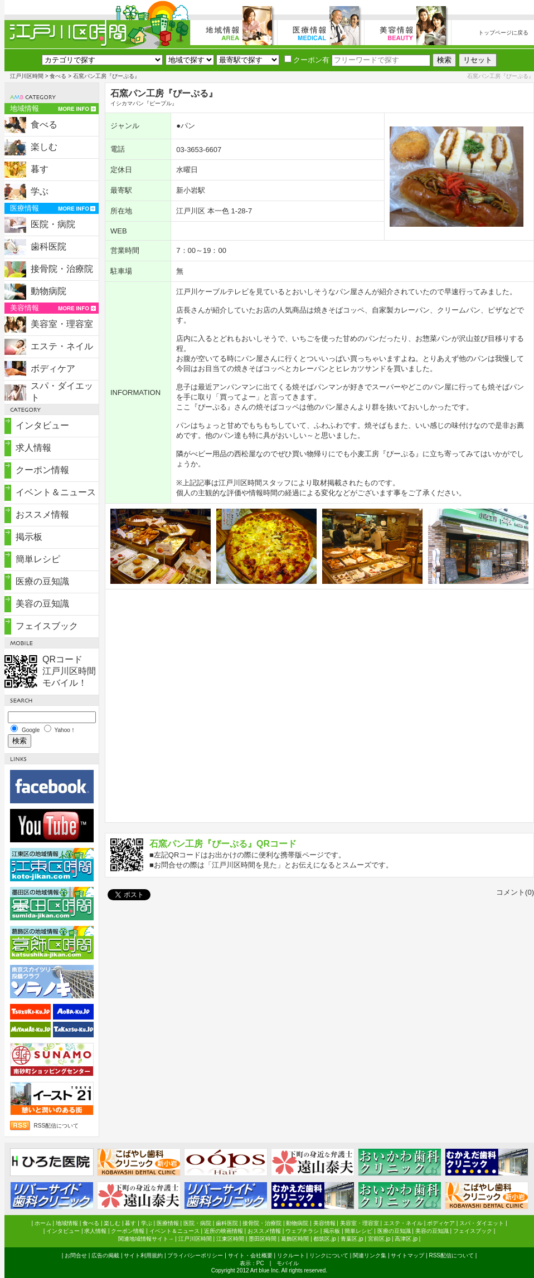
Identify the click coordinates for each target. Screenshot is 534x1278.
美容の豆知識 (42, 603)
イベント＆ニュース (56, 492)
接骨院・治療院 (62, 269)
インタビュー (42, 425)
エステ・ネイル (62, 346)
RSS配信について (56, 1126)
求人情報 (33, 447)
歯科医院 (48, 246)
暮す (39, 169)
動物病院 (48, 291)
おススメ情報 (42, 514)
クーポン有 (306, 60)
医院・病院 (53, 224)
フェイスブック (47, 626)
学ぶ (39, 191)
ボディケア (53, 368)
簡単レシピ (38, 559)
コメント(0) (515, 892)
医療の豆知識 (42, 581)
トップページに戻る (503, 33)
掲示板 (29, 537)
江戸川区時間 (26, 76)
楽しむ (44, 147)
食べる (58, 76)
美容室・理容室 (62, 324)
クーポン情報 (42, 470)
